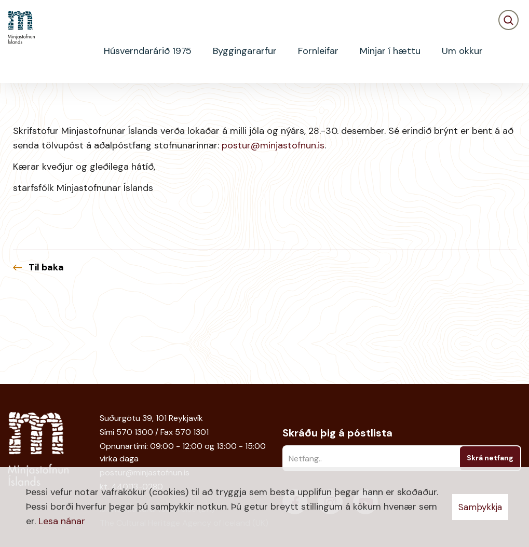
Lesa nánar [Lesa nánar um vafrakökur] (61, 521)
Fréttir (49, 101)
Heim (16, 101)
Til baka (46, 350)
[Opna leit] (508, 51)
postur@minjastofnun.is (273, 228)
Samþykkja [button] (480, 507)
